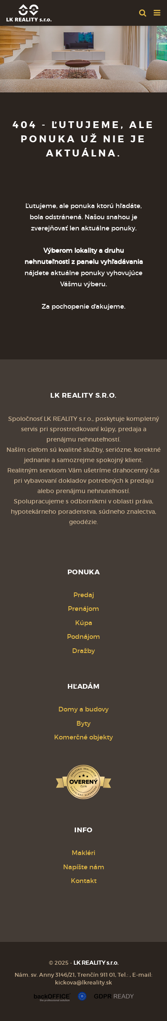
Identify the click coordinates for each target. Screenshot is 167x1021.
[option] (83, 56)
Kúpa (83, 623)
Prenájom (83, 608)
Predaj (83, 595)
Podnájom (83, 636)
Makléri (83, 853)
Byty (83, 723)
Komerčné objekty (83, 737)
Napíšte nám (83, 867)
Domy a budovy (83, 709)
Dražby (83, 651)
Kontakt (84, 881)
